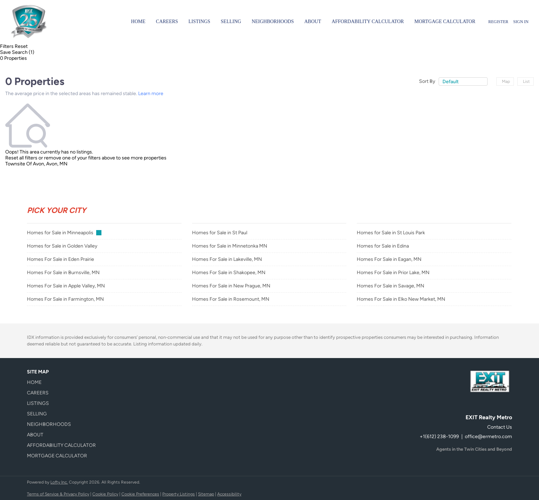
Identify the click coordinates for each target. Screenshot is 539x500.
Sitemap (206, 494)
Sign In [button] (521, 21)
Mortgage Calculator (444, 21)
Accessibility (229, 494)
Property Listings (178, 494)
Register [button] (498, 21)
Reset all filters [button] (21, 158)
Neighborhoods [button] (272, 21)
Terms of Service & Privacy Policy (58, 494)
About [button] (312, 21)
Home (138, 21)
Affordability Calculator (368, 21)
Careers (167, 21)
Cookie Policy (105, 494)
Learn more (150, 94)
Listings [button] (199, 21)
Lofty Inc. (59, 482)
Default (450, 82)
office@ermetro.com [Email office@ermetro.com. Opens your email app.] (488, 437)
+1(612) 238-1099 (439, 437)
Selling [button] (231, 21)
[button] (63, 382)
